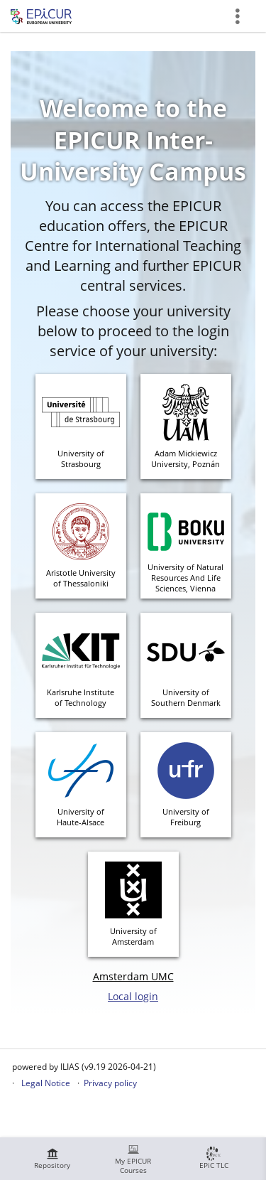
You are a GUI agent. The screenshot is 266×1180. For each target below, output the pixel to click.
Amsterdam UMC (133, 976)
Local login (133, 996)
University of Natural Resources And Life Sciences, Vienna (185, 578)
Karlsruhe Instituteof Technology (80, 697)
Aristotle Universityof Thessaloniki (81, 578)
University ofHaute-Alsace (80, 816)
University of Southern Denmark (186, 697)
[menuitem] (52, 1158)
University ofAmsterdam (133, 936)
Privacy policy (110, 1083)
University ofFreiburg (185, 816)
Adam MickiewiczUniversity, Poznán (185, 458)
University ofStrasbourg (80, 458)
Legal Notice (45, 1083)
